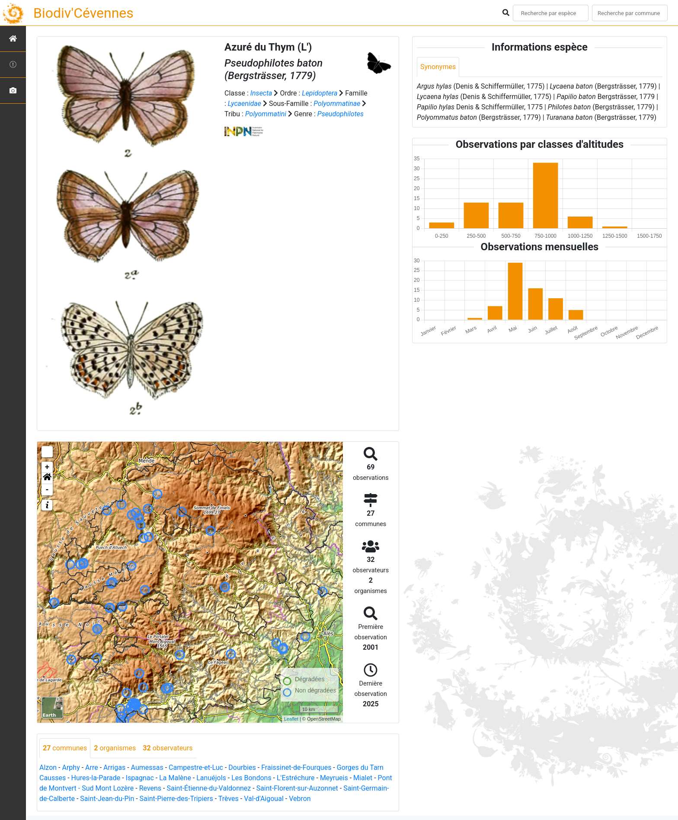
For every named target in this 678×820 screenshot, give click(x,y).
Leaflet (291, 718)
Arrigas (114, 767)
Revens (150, 788)
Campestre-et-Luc (196, 767)
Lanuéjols (211, 778)
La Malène (175, 778)
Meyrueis (334, 778)
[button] (47, 478)
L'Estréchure (296, 778)
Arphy (71, 767)
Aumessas (147, 767)
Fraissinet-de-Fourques (296, 767)
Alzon (48, 767)
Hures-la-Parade (96, 778)
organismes (115, 748)
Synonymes (438, 67)
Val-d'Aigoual (264, 798)
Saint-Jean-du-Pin (107, 798)
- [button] (47, 490)
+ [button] (47, 467)
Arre (91, 767)
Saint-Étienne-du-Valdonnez (208, 788)
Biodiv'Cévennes (83, 13)
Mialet (362, 778)
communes (65, 748)
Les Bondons (251, 778)
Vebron (300, 798)
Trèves (228, 798)
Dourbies (242, 767)
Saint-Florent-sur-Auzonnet (297, 788)
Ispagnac (140, 778)
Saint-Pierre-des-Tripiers (176, 798)
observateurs (167, 748)
